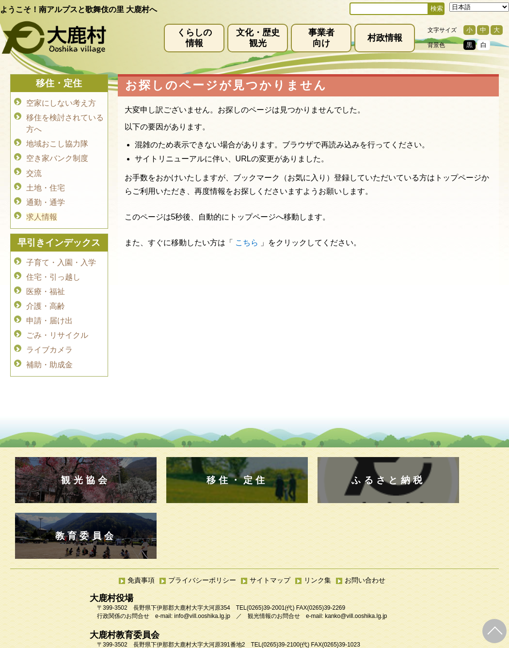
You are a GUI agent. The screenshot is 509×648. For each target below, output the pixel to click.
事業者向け (321, 38)
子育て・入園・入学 (61, 254)
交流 (34, 168)
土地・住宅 (45, 182)
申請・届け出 (49, 308)
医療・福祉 (45, 281)
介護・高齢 (45, 294)
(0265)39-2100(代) (285, 588)
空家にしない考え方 (61, 102)
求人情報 (41, 209)
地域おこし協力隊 (57, 141)
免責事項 (141, 524)
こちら (246, 242)
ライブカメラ (49, 335)
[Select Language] (479, 7)
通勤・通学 (45, 195)
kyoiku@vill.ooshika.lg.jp (211, 597)
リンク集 (317, 524)
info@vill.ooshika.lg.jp (202, 560)
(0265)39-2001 (266, 552)
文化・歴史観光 (258, 38)
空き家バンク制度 (57, 155)
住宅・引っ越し (53, 267)
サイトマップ (270, 524)
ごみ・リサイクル (57, 321)
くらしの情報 (194, 38)
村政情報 (384, 38)
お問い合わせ (365, 524)
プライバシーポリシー (202, 524)
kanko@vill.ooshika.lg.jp (356, 560)
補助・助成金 (49, 349)
